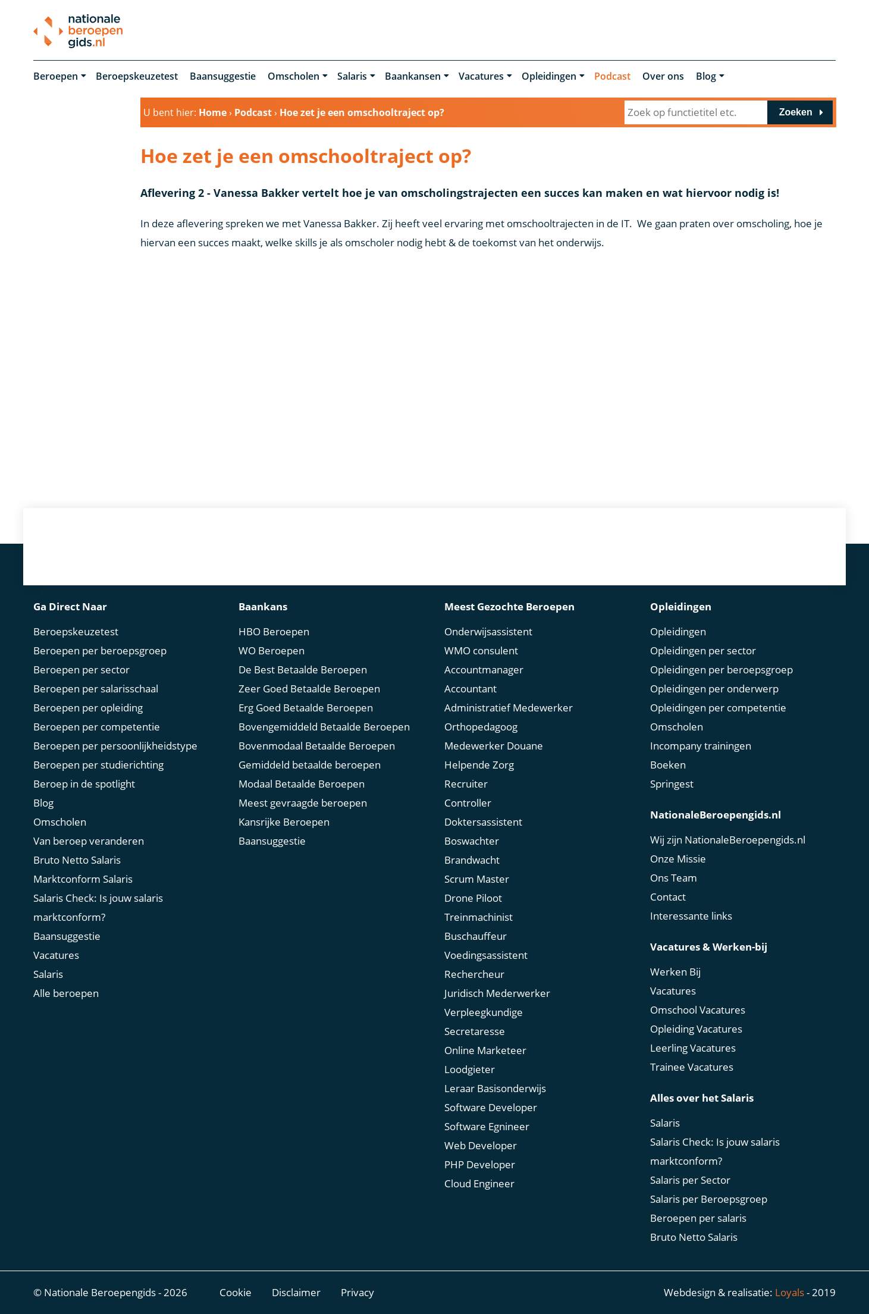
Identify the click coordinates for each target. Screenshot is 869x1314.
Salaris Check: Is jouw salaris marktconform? (98, 907)
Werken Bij (675, 972)
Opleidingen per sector (703, 650)
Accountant (470, 688)
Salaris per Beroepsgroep (708, 1199)
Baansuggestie (223, 76)
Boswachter (471, 841)
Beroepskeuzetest (137, 76)
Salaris (352, 76)
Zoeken (795, 112)
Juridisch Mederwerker (497, 993)
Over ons (663, 76)
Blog (706, 76)
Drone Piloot (473, 898)
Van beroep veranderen (88, 841)
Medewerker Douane (493, 745)
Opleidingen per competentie (718, 707)
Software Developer (490, 1107)
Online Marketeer (485, 1050)
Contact (668, 897)
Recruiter (466, 784)
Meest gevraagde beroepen (303, 803)
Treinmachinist (478, 917)
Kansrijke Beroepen (284, 822)
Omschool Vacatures (697, 1010)
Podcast (612, 76)
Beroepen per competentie (96, 726)
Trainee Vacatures (691, 1067)
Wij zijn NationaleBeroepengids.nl (727, 839)
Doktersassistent (483, 822)
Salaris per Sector (690, 1180)
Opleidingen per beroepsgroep (721, 669)
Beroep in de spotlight (84, 784)
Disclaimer (296, 1292)
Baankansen (413, 76)
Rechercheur (474, 974)
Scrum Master (476, 879)
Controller (467, 803)
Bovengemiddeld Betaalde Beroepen (324, 726)
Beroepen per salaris (698, 1218)
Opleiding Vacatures (696, 1029)
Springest (672, 784)
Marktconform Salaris (83, 879)
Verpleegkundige (483, 1012)
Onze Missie (678, 858)
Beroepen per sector (81, 669)
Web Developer (480, 1145)
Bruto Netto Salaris (77, 860)
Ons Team (673, 878)
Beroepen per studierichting (98, 765)
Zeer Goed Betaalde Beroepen (309, 688)
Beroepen (55, 76)
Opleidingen (549, 76)
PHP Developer (479, 1164)
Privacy (357, 1292)
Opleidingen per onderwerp (714, 688)
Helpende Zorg (479, 765)
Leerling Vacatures (693, 1048)
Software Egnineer (486, 1126)
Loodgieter (469, 1069)
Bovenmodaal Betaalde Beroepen (317, 745)
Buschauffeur (475, 936)
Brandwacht (472, 860)
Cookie (235, 1292)
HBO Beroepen (274, 631)
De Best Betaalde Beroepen (303, 669)
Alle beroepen (66, 993)
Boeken (668, 765)
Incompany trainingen (700, 745)
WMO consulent (481, 650)
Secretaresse (474, 1031)
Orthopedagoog (480, 726)
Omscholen (293, 76)
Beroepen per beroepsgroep (100, 650)
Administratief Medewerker (508, 707)
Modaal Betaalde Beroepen (302, 784)
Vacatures (481, 76)
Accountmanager (483, 669)
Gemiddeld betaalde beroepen (310, 765)
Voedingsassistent (486, 955)
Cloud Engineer (479, 1183)
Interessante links (691, 916)
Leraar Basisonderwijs (495, 1088)
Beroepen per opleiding (88, 707)
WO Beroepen (272, 650)
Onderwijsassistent (488, 631)
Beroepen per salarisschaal (95, 688)
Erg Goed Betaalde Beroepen (306, 707)
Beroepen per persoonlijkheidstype (115, 745)
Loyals (789, 1292)
